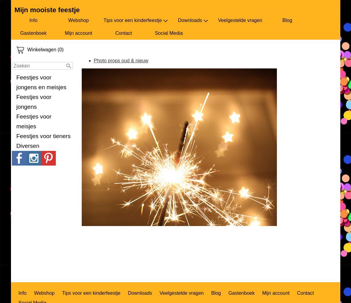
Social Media (169, 33)
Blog (287, 20)
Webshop (78, 20)
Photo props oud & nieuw (121, 60)
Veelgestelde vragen (240, 20)
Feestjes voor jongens (34, 102)
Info (33, 20)
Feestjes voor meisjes (34, 121)
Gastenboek (33, 33)
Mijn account (78, 33)
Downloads (193, 20)
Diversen (28, 146)
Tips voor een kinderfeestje (136, 20)
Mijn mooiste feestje (47, 10)
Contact (123, 33)
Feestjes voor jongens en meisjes (41, 82)
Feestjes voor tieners (43, 136)
